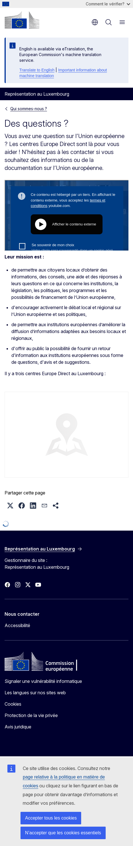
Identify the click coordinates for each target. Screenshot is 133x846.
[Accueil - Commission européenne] (22, 19)
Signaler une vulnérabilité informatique (43, 681)
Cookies (13, 704)
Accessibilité (17, 625)
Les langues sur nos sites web (35, 692)
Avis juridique (18, 727)
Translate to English (36, 70)
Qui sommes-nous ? (28, 108)
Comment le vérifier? (108, 3)
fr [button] (94, 22)
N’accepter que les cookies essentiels (63, 832)
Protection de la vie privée (31, 715)
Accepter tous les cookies (51, 818)
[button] (10, 505)
